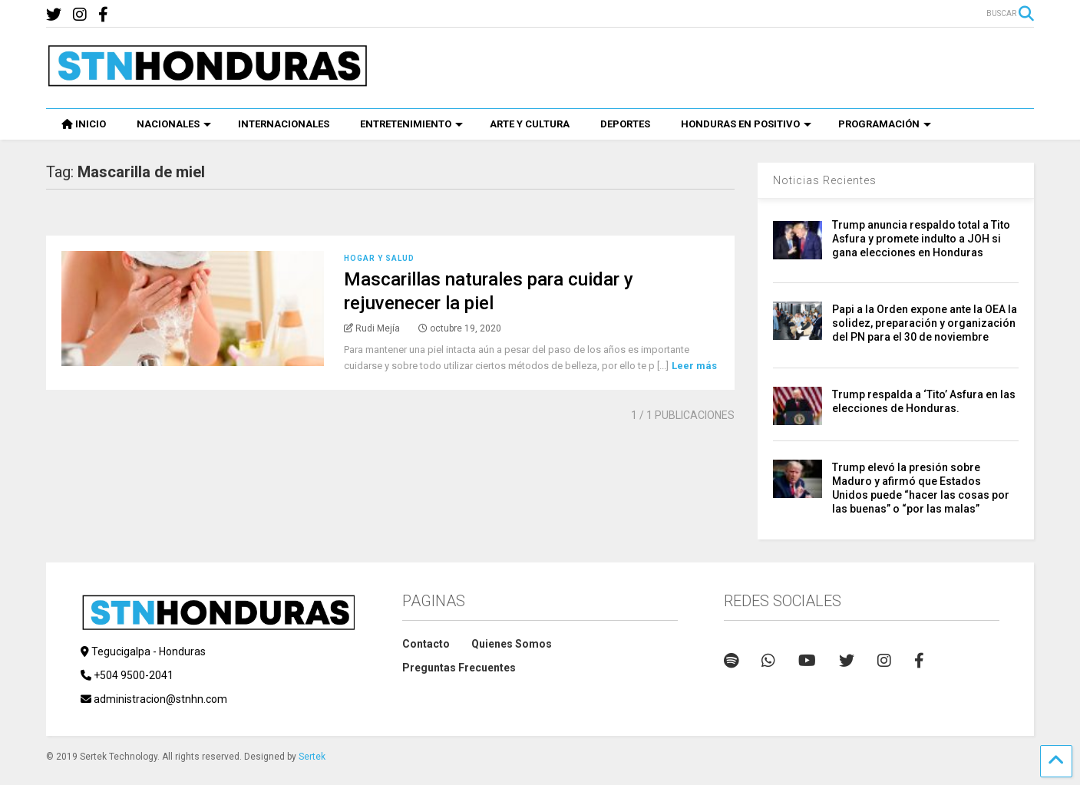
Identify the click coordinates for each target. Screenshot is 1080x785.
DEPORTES (625, 124)
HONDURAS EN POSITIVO (746, 124)
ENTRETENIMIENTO (411, 124)
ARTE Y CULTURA (530, 124)
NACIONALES (174, 124)
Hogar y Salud (379, 258)
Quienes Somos (511, 644)
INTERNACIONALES (283, 124)
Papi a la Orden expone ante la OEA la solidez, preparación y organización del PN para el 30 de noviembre (924, 323)
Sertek (312, 756)
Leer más (694, 365)
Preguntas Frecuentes (459, 667)
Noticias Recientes (825, 180)
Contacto (426, 644)
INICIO (83, 124)
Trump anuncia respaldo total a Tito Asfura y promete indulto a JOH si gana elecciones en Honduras (921, 239)
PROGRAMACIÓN (884, 124)
